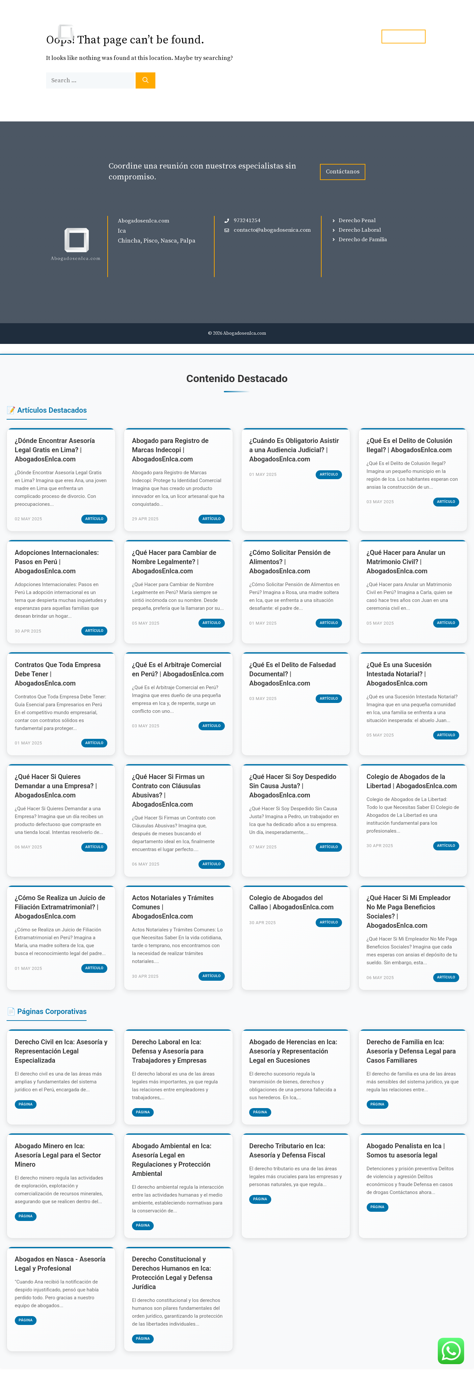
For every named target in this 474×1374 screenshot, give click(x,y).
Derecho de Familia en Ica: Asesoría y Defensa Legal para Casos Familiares (411, 1055)
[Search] (145, 80)
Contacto (355, 36)
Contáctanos (342, 171)
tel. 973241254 (403, 36)
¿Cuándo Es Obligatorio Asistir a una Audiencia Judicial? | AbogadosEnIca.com (294, 450)
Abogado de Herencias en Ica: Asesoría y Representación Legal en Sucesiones (294, 1055)
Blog (323, 36)
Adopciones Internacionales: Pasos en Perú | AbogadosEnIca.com (57, 563)
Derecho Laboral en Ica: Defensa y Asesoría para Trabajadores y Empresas (169, 1055)
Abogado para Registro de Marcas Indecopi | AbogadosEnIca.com (170, 450)
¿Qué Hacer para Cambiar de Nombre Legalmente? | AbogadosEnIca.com (174, 563)
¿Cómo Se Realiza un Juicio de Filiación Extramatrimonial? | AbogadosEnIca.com (60, 910)
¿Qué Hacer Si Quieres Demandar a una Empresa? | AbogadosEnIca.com (56, 788)
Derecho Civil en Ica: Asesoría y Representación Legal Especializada (59, 1055)
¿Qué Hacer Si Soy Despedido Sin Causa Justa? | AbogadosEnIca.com (293, 788)
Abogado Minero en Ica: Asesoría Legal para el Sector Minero (58, 1160)
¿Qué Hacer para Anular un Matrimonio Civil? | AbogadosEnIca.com (406, 563)
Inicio (235, 36)
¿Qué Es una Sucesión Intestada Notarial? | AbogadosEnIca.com (399, 675)
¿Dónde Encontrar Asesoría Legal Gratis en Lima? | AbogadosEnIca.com (55, 450)
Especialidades (283, 36)
